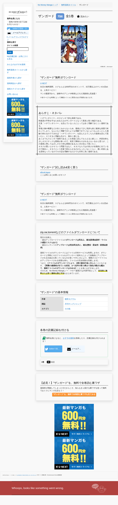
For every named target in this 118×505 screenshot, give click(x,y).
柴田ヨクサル (70, 299)
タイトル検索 (12, 45)
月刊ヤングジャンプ (73, 304)
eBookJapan (45, 172)
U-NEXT (43, 83)
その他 (67, 309)
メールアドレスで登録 (18, 32)
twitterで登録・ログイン (18, 28)
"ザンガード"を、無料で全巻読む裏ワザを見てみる (74, 394)
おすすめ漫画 (68, 338)
